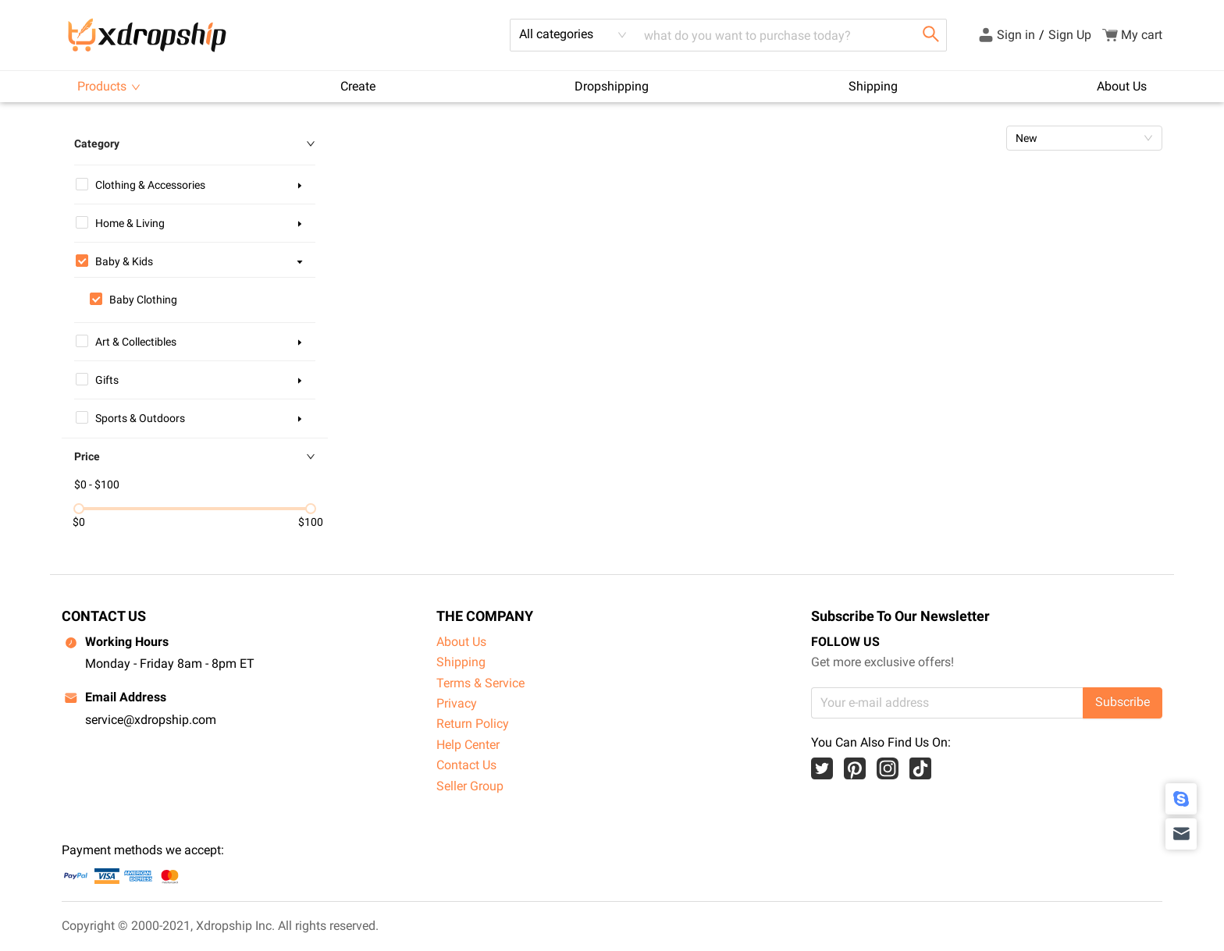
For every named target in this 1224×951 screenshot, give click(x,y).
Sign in (1016, 34)
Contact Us (466, 765)
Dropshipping (612, 86)
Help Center (468, 744)
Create (357, 86)
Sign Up (1069, 34)
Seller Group (469, 786)
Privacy (456, 703)
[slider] (78, 508)
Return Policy (472, 723)
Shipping (873, 86)
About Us (1122, 86)
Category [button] (194, 143)
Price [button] (194, 456)
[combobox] (573, 35)
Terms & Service (480, 683)
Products (109, 86)
